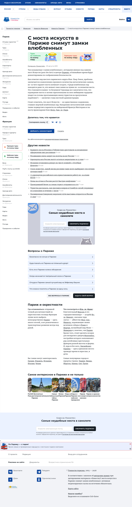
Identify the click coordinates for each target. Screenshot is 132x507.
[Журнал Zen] (21, 478)
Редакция (26, 454)
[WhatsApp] (60, 122)
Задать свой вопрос (84, 296)
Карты (101, 9)
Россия (7, 9)
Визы (68, 3)
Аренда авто (56, 3)
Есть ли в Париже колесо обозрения (61, 269)
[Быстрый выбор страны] (28, 9)
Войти (122, 19)
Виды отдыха (39, 9)
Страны (22, 9)
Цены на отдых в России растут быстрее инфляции (53, 181)
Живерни (67, 330)
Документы (34, 462)
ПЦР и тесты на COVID (11, 169)
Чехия (38, 363)
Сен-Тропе (83, 363)
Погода (91, 9)
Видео (4, 112)
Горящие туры (12, 147)
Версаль (81, 312)
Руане (83, 325)
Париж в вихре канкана (83, 396)
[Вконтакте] (52, 122)
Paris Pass (30, 395)
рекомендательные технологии (56, 139)
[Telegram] (56, 122)
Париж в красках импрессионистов (93, 395)
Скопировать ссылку (38, 122)
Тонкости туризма (13, 28)
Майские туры (12, 156)
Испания (47, 361)
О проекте (12, 454)
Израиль (39, 361)
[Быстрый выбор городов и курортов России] (13, 9)
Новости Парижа (57, 28)
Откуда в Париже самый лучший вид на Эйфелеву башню (61, 282)
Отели (28, 3)
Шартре (66, 328)
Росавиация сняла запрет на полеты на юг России (52, 156)
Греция (31, 361)
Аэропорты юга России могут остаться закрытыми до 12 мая (56, 159)
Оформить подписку (79, 224)
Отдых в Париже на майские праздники (75, 397)
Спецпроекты (114, 9)
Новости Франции (41, 28)
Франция (27, 28)
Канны (75, 363)
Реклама (16, 462)
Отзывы (68, 9)
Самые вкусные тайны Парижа (55, 397)
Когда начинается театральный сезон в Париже (61, 276)
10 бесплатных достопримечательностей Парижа (42, 396)
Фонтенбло (89, 336)
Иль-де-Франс (86, 309)
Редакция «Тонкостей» (36, 66)
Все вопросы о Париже (58, 296)
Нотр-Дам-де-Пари (59, 110)
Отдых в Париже (68, 395)
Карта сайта (73, 489)
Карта (4, 98)
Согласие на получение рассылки (73, 434)
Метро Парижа (62, 395)
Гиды (4, 87)
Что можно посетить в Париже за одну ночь (61, 289)
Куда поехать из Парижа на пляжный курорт (61, 263)
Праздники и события (11, 108)
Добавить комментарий (41, 131)
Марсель (67, 363)
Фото (4, 116)
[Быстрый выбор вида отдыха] (48, 9)
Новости (80, 9)
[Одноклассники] (50, 478)
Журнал (57, 9)
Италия (31, 363)
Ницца (89, 361)
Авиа (40, 3)
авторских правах (102, 476)
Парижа (65, 72)
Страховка (80, 3)
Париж (5, 37)
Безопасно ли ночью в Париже (61, 257)
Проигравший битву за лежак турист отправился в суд (54, 184)
